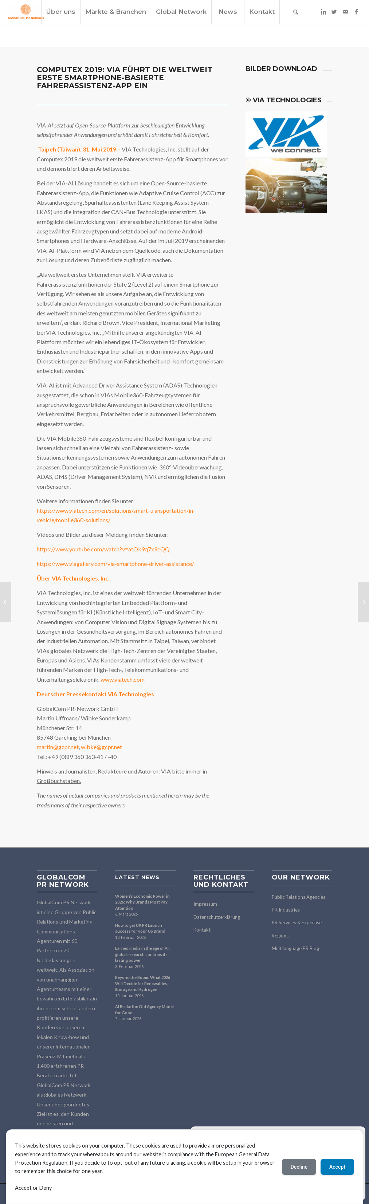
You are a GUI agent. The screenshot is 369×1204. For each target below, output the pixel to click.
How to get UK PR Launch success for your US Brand (140, 928)
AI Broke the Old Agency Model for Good (144, 1009)
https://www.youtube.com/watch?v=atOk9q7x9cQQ (103, 549)
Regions (280, 936)
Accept (337, 1167)
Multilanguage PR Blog (295, 948)
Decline (299, 1167)
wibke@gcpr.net (101, 746)
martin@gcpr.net (58, 746)
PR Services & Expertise (297, 922)
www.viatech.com (123, 679)
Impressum (205, 904)
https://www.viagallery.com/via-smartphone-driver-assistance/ (115, 563)
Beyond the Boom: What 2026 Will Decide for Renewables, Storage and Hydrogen (142, 983)
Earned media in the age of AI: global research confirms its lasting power (142, 954)
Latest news (137, 877)
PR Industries (286, 910)
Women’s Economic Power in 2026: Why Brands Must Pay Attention (142, 902)
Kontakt (202, 930)
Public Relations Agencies (298, 897)
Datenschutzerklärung (216, 917)
